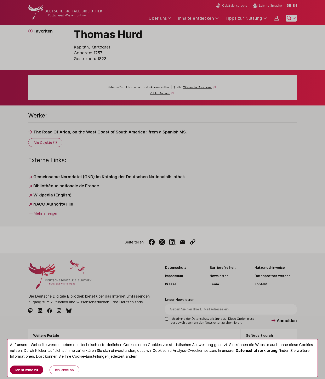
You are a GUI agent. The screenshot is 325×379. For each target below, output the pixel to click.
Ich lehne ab (64, 370)
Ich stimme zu (26, 370)
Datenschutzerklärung (257, 350)
